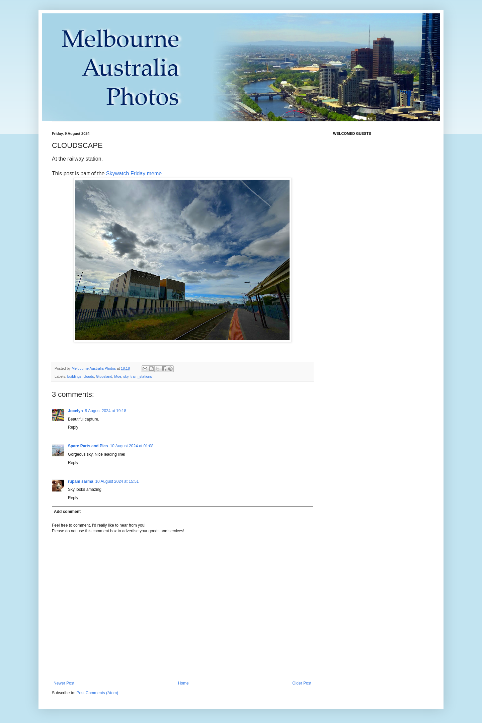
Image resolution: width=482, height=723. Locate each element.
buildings (74, 376)
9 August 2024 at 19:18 (105, 411)
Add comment (67, 511)
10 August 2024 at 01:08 (131, 446)
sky (125, 376)
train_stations (141, 376)
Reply (73, 427)
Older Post (301, 683)
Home (183, 683)
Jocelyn (75, 411)
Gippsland (104, 376)
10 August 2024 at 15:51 (117, 481)
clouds (88, 376)
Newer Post (64, 683)
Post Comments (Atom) (97, 693)
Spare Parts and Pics (88, 446)
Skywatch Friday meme (134, 173)
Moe (117, 376)
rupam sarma (80, 481)
